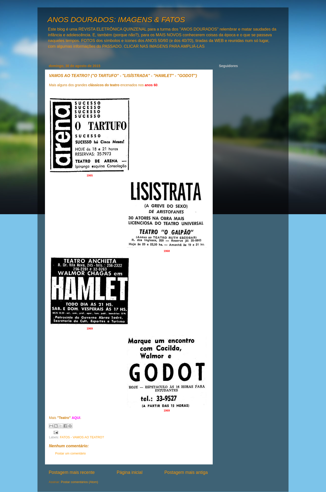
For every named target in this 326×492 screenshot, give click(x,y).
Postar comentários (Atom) (79, 482)
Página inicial (129, 472)
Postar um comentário (70, 453)
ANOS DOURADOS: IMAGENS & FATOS (116, 19)
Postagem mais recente (72, 472)
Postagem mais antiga (186, 472)
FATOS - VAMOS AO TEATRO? (82, 437)
